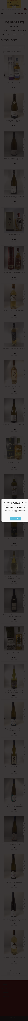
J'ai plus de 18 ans (15, 518)
